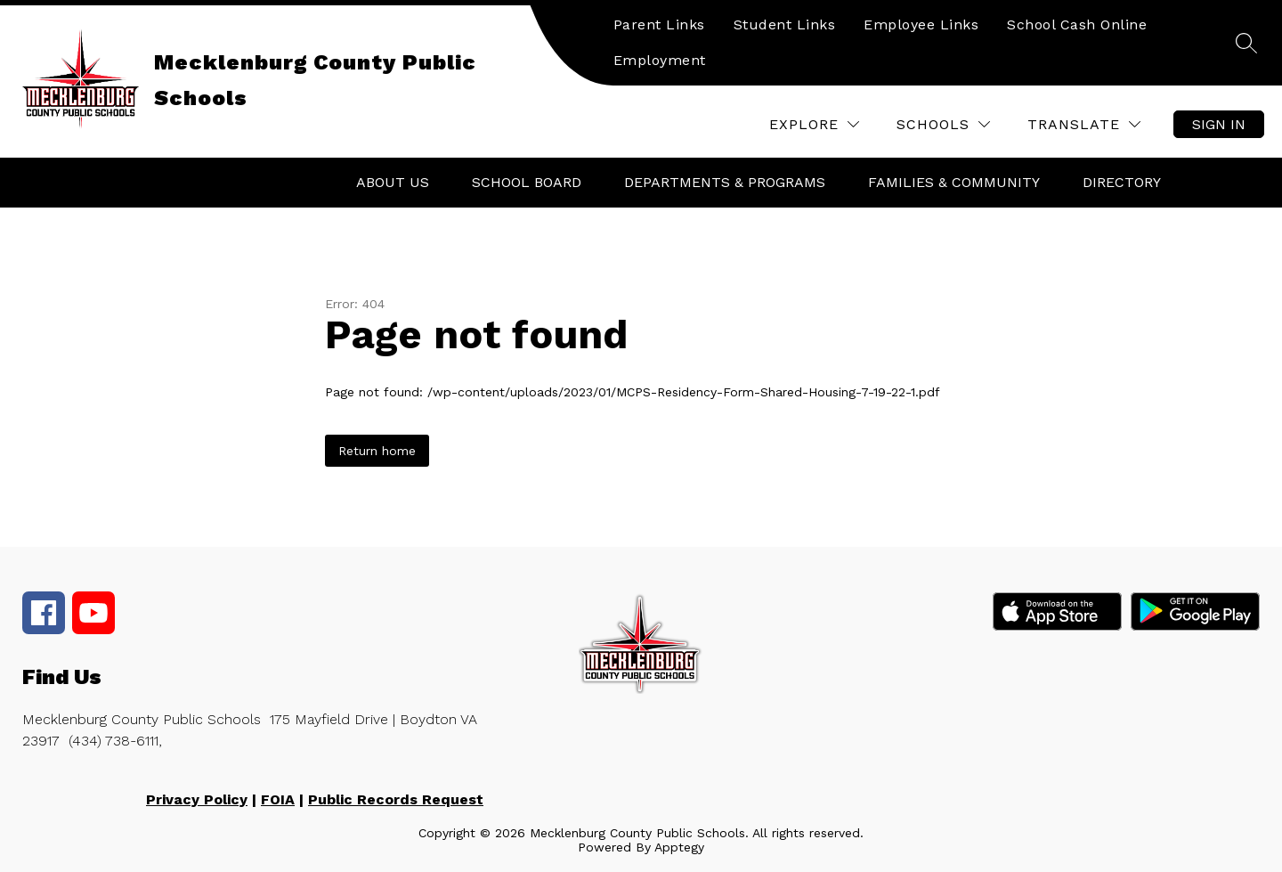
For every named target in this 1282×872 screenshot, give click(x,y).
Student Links (785, 24)
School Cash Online (1077, 24)
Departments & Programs (724, 182)
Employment (659, 60)
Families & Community (954, 182)
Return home (377, 451)
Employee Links (921, 24)
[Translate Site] (1084, 124)
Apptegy (679, 847)
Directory (1122, 182)
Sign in (1218, 124)
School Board (526, 182)
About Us (392, 182)
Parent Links (659, 24)
